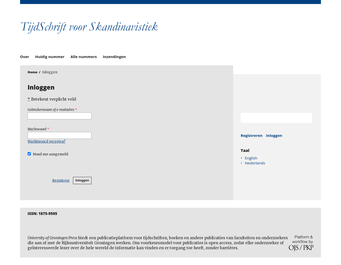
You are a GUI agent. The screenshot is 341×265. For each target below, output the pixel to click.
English (251, 157)
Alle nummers (83, 56)
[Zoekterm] (270, 118)
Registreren (252, 135)
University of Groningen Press (243, 30)
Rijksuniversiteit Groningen (277, 93)
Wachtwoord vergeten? (46, 141)
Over (24, 56)
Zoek (306, 118)
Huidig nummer (49, 56)
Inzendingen (114, 56)
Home (32, 72)
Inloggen (82, 180)
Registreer (61, 180)
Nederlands (255, 162)
